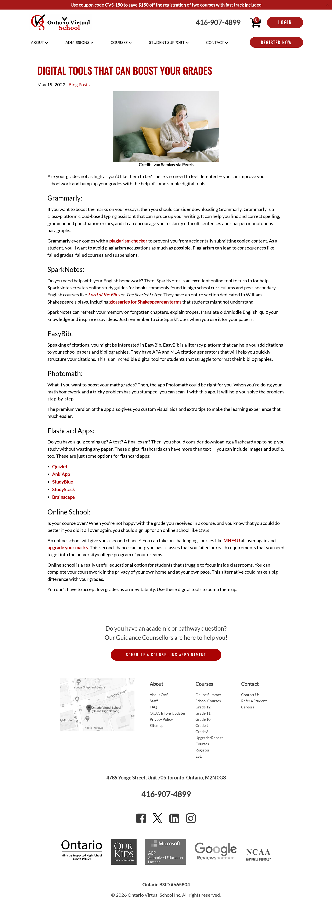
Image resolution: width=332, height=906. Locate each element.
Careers (247, 707)
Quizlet (59, 466)
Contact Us (250, 694)
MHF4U (231, 540)
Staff (154, 700)
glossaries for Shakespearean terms (145, 302)
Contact (215, 42)
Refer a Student (254, 700)
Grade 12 (202, 707)
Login (285, 22)
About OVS (159, 694)
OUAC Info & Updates (168, 713)
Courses (119, 42)
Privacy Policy (161, 719)
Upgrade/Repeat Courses (209, 740)
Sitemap (156, 725)
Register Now (276, 42)
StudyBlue (62, 482)
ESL (198, 756)
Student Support (167, 42)
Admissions (77, 42)
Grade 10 (202, 719)
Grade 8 (201, 731)
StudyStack (63, 489)
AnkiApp (61, 474)
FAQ (153, 707)
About (37, 42)
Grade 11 (202, 713)
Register (202, 750)
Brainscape (63, 497)
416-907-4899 (218, 22)
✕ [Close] (327, 5)
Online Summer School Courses (208, 697)
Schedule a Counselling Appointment (166, 654)
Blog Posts (79, 84)
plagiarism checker (128, 241)
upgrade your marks (67, 547)
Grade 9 (201, 725)
